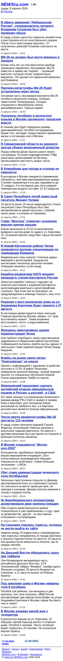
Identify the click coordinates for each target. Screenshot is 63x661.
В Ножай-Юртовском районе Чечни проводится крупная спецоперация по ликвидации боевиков (29, 249)
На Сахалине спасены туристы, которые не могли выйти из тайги (31, 526)
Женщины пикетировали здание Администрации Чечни (25, 331)
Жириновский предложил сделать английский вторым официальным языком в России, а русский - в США (28, 389)
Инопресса (36, 654)
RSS (47, 649)
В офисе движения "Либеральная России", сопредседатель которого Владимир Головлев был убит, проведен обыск (27, 28)
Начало (6, 649)
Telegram (6, 651)
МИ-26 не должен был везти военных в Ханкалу (30, 59)
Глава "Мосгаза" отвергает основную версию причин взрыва (29, 222)
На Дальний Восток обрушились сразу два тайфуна (30, 554)
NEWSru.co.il (9, 654)
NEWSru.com (15, 4)
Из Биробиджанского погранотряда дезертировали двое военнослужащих (30, 502)
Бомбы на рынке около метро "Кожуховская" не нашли (23, 359)
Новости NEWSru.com (16, 657)
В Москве (23, 654)
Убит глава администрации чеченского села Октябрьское (30, 474)
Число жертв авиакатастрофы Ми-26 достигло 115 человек (28, 418)
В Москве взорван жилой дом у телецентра (24, 613)
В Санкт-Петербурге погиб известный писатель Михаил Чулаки (29, 198)
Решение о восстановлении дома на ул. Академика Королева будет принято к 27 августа (31, 305)
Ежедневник (36, 649)
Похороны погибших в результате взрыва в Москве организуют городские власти (31, 119)
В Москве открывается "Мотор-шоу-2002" (24, 446)
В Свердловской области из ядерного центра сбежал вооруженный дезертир (30, 145)
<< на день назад (8, 642)
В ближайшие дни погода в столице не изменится (30, 170)
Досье (15, 649)
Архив (24, 649)
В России (6, 11)
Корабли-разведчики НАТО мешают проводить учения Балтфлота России (29, 275)
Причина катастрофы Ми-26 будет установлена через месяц (26, 89)
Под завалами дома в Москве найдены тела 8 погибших (30, 585)
